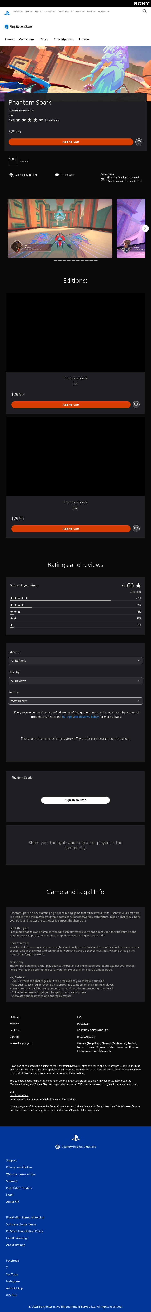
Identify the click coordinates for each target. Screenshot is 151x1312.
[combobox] (75, 656)
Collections (27, 35)
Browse (84, 35)
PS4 (37, 11)
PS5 (27, 11)
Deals (44, 35)
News (78, 11)
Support (102, 11)
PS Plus (48, 11)
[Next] (145, 224)
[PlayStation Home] (7, 11)
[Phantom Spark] (60, 224)
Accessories (63, 11)
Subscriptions (63, 35)
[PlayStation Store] (19, 22)
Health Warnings (19, 1091)
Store (89, 11)
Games (16, 11)
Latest (9, 35)
